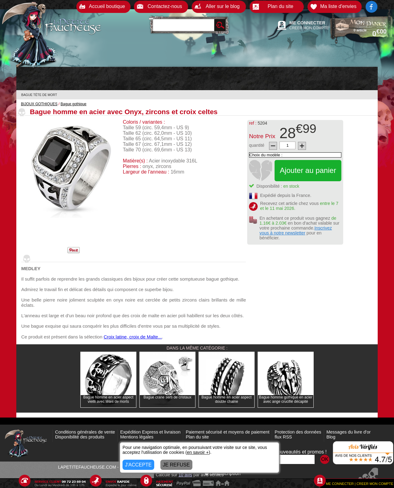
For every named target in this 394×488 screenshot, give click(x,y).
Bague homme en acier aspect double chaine (227, 399)
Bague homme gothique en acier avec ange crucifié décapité (285, 399)
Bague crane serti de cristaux (167, 397)
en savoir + (198, 452)
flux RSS (283, 436)
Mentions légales (136, 436)
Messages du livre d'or (349, 432)
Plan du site (197, 436)
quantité (256, 145)
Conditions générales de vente (85, 432)
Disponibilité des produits (79, 436)
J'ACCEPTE (138, 464)
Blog (331, 436)
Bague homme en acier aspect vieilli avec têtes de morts (108, 399)
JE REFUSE (176, 464)
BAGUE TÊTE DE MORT (39, 95)
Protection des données (298, 432)
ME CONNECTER (307, 22)
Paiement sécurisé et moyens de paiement (227, 432)
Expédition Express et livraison (150, 432)
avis (185, 474)
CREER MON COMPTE (309, 28)
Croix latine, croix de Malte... (133, 336)
